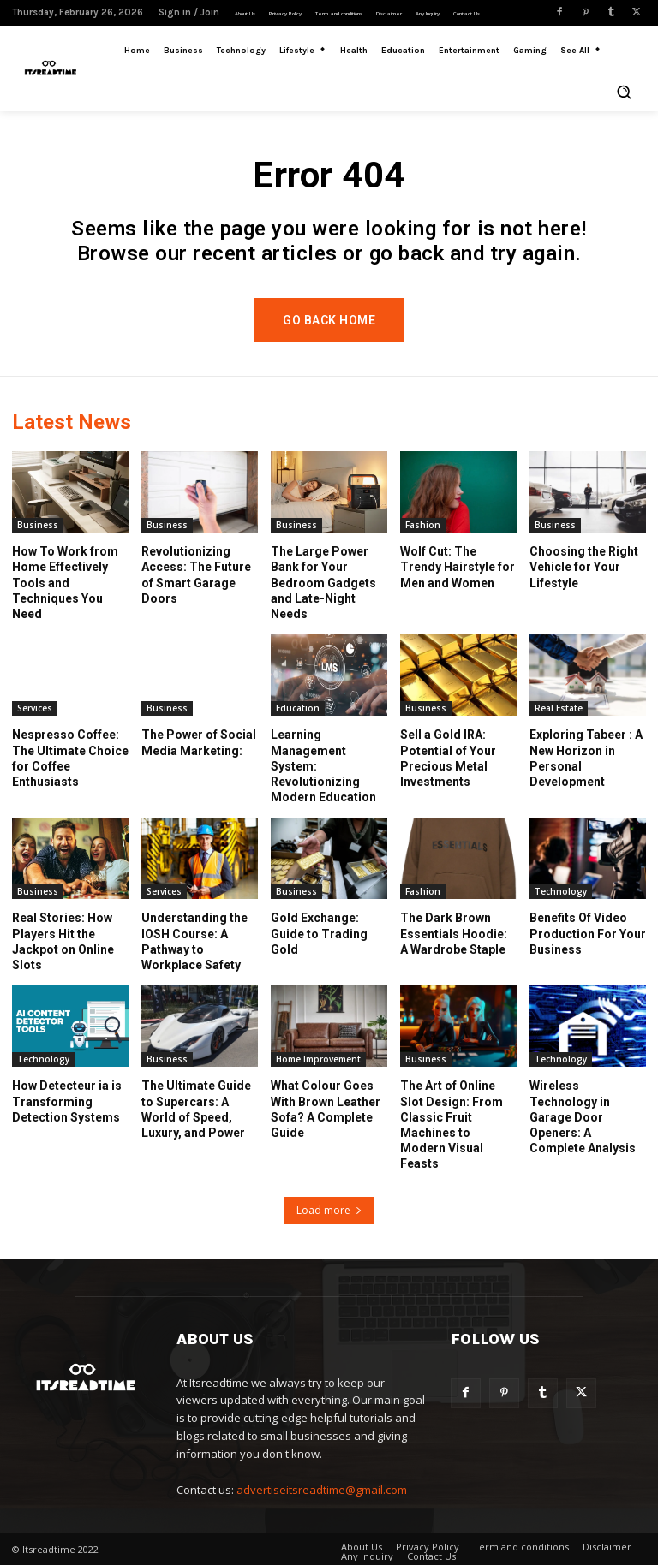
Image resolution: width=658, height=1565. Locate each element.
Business (37, 525)
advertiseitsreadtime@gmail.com (321, 1489)
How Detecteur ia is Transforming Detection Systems (67, 1101)
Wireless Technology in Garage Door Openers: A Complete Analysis (582, 1117)
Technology (561, 891)
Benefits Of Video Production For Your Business (587, 933)
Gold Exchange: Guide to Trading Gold (319, 933)
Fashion (422, 525)
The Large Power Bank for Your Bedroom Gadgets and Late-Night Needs (323, 582)
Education (298, 708)
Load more (329, 1210)
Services (34, 708)
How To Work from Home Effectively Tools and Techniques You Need (65, 582)
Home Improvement (318, 1059)
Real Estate (559, 708)
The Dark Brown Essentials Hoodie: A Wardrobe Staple (453, 933)
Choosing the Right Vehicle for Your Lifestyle (583, 566)
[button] (624, 91)
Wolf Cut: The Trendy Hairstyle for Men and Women (457, 566)
